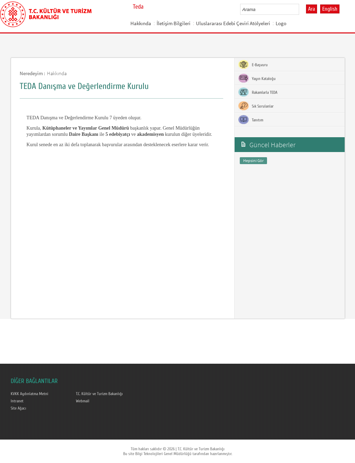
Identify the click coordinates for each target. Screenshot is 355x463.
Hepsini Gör (253, 160)
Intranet (17, 401)
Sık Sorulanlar (256, 106)
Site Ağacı (18, 408)
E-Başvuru (253, 64)
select (301, 9)
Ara (311, 9)
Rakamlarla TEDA (257, 92)
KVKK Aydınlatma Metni (29, 393)
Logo (281, 23)
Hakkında (140, 23)
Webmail (82, 401)
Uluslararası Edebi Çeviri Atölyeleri (233, 23)
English (329, 9)
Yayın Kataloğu (257, 78)
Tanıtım (250, 119)
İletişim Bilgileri (173, 23)
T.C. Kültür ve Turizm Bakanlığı (99, 393)
